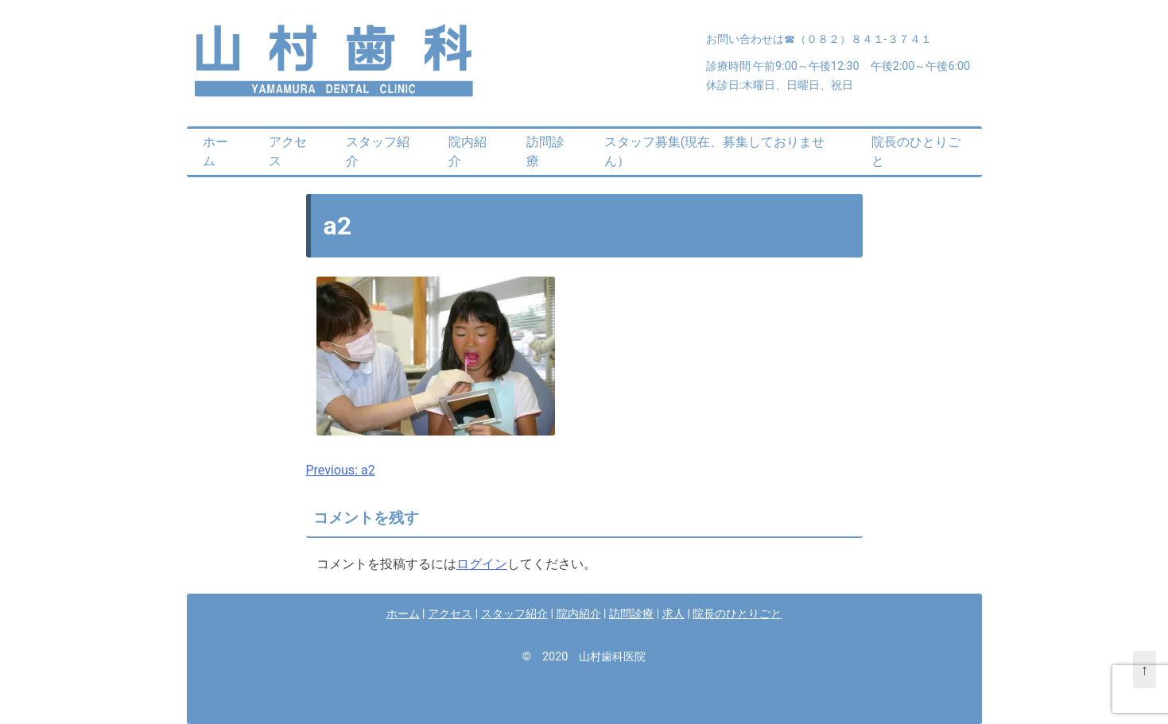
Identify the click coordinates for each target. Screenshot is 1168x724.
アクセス (288, 151)
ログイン (481, 563)
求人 (673, 614)
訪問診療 (545, 151)
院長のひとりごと (915, 151)
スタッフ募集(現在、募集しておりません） (714, 151)
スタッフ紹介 (377, 151)
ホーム (215, 151)
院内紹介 (467, 151)
